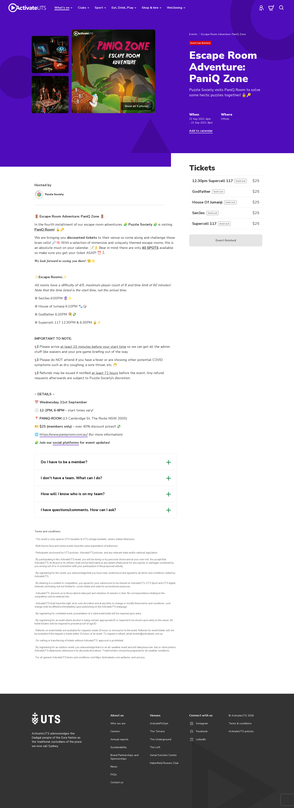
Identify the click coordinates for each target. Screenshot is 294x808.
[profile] (261, 7)
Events (193, 34)
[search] (281, 7)
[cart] (271, 7)
